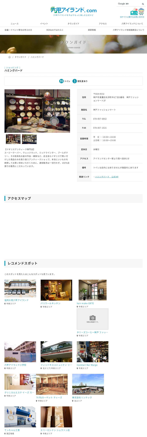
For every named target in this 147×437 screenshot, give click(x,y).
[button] (2, 392)
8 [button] (86, 398)
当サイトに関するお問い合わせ (132, 17)
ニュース (15, 24)
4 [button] (69, 398)
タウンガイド (73, 24)
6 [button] (77, 398)
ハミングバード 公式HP (107, 177)
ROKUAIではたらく (55, 30)
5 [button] (73, 398)
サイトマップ (110, 423)
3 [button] (64, 398)
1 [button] (56, 398)
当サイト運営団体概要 (58, 423)
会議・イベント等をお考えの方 (18, 30)
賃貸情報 (92, 30)
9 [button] (90, 398)
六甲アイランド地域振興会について (128, 30)
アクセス (103, 24)
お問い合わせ (37, 423)
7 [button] (82, 398)
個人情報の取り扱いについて (86, 423)
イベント (44, 24)
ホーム (9, 57)
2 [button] (60, 398)
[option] (37, 111)
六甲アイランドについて (132, 24)
